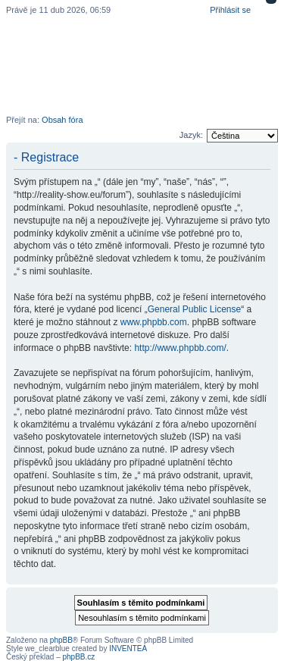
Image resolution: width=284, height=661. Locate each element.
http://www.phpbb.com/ (180, 348)
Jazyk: (191, 134)
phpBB (61, 640)
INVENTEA (128, 648)
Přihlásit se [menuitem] (230, 9)
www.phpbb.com (153, 322)
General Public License (194, 309)
